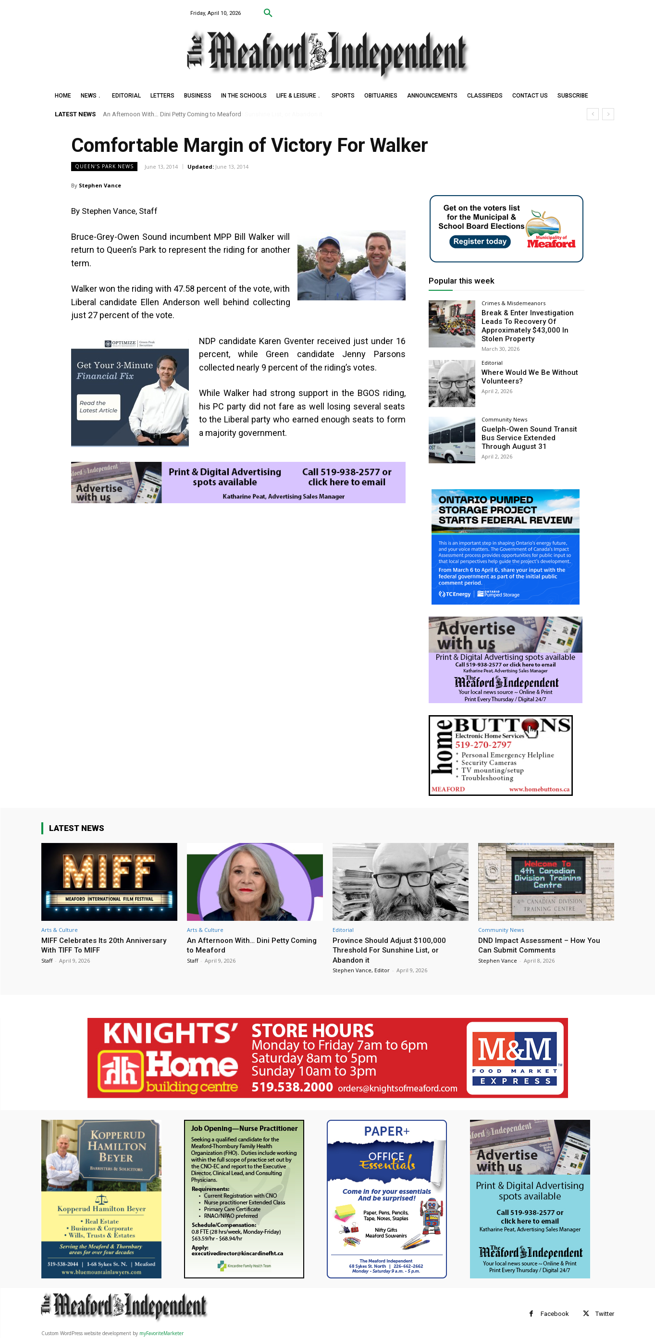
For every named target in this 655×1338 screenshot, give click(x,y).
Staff (46, 958)
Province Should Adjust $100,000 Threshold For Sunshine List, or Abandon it (394, 947)
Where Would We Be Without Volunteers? (525, 374)
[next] (608, 114)
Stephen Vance (100, 185)
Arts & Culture (59, 927)
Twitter (604, 1311)
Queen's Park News (104, 166)
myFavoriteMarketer (161, 1331)
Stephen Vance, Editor (361, 967)
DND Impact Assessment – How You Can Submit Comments (544, 942)
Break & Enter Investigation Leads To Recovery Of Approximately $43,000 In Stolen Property (532, 324)
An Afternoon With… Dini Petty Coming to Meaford (172, 114)
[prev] (593, 114)
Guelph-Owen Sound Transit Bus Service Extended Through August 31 (532, 434)
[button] (268, 13)
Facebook (555, 1311)
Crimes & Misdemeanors (513, 303)
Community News (504, 417)
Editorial (492, 360)
